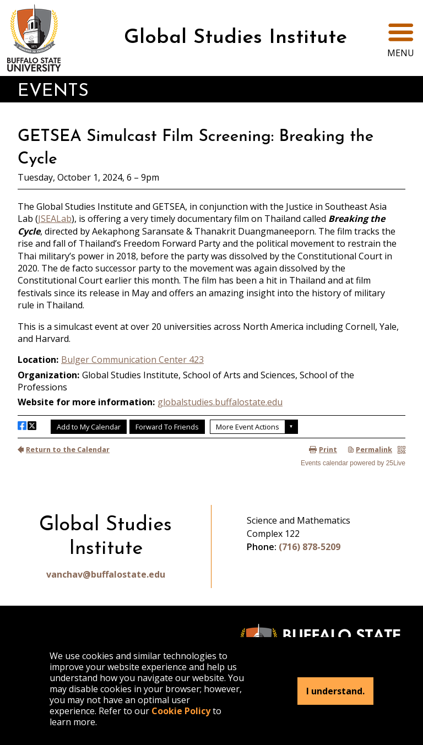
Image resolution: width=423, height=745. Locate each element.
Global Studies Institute (235, 38)
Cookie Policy (180, 711)
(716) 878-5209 (309, 547)
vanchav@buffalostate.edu (105, 574)
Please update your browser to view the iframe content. (211, 294)
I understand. (335, 691)
